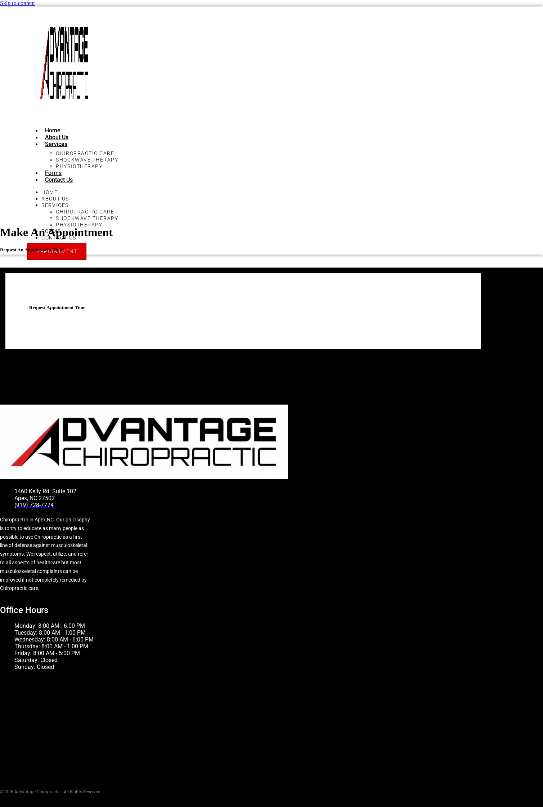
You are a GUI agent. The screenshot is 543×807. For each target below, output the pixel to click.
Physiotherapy (79, 166)
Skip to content (17, 3)
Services (56, 144)
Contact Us (59, 179)
